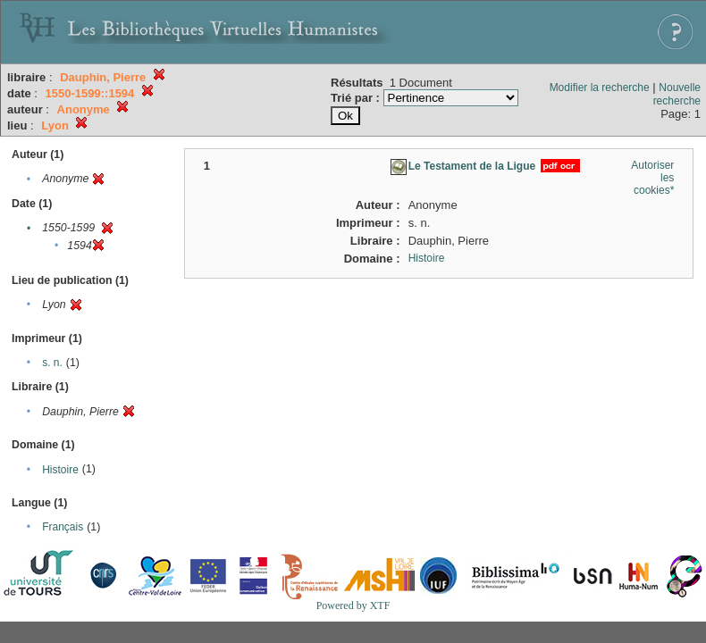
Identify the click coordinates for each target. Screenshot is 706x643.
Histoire (60, 469)
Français (62, 527)
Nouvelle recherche (677, 94)
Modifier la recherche (600, 87)
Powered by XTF (353, 605)
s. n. (52, 362)
